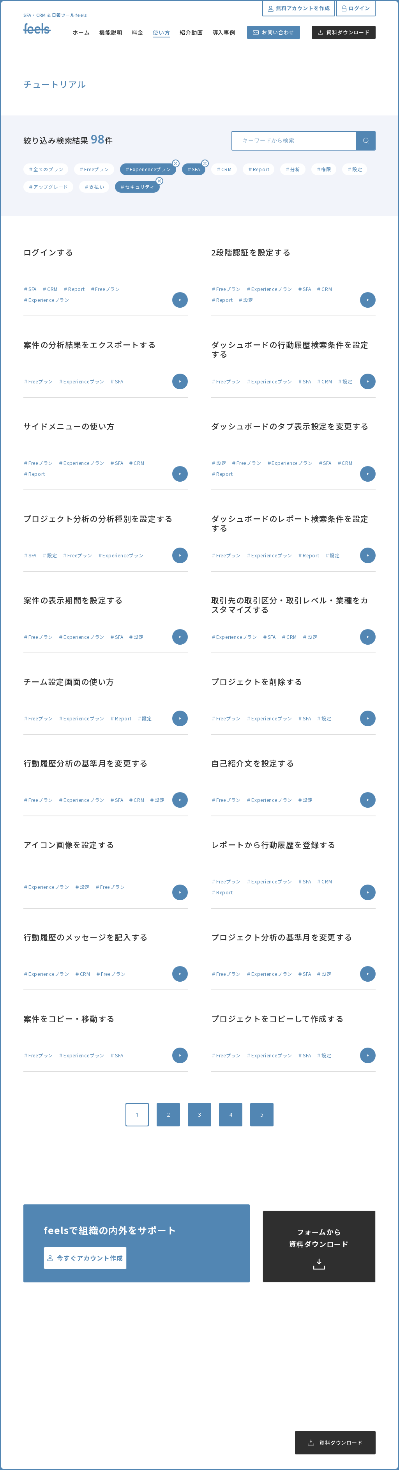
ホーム (81, 32)
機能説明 (111, 32)
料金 (137, 32)
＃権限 (323, 169)
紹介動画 (191, 32)
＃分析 (292, 169)
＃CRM (224, 169)
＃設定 (354, 169)
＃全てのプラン (45, 169)
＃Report (258, 169)
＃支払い (94, 186)
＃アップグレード (48, 186)
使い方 (161, 32)
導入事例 (224, 32)
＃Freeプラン (94, 169)
